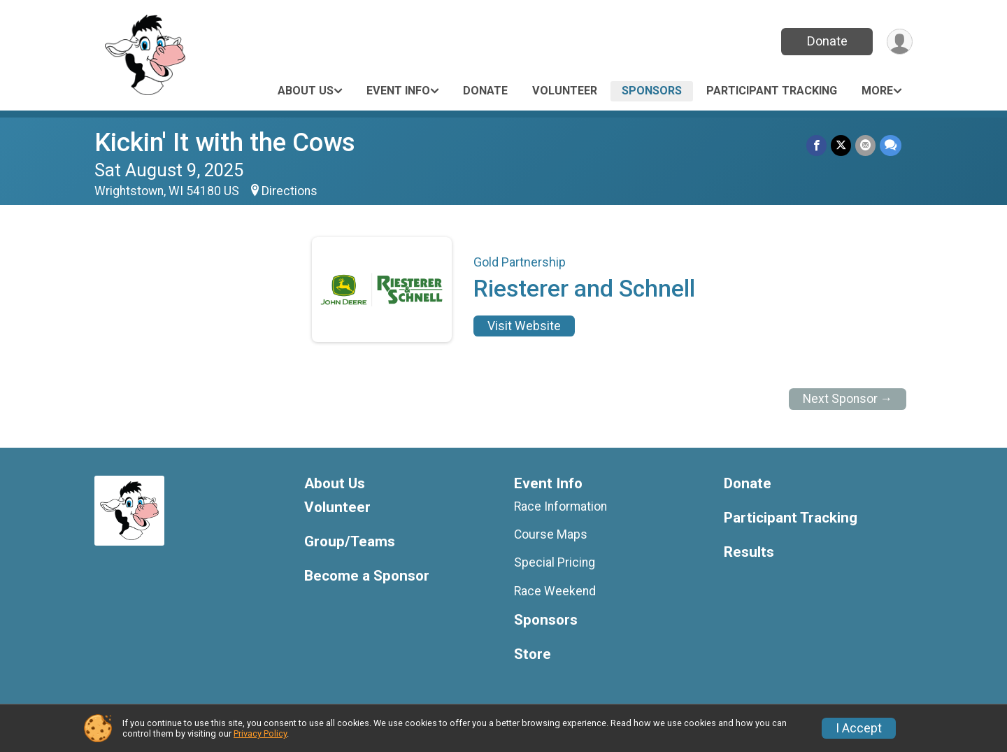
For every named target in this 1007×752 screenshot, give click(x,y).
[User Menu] (900, 42)
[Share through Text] (890, 145)
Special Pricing (554, 562)
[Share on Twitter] (841, 145)
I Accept (859, 728)
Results (749, 552)
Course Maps (550, 534)
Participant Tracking (771, 90)
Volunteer (564, 90)
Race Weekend (555, 591)
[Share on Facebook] (816, 145)
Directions (289, 191)
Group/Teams (349, 542)
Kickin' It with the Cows (224, 142)
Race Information (560, 506)
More (877, 90)
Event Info (398, 90)
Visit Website (524, 326)
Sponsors (652, 90)
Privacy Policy (260, 733)
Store (532, 654)
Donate (827, 41)
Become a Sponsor (366, 576)
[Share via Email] (865, 145)
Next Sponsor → (848, 399)
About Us (306, 90)
